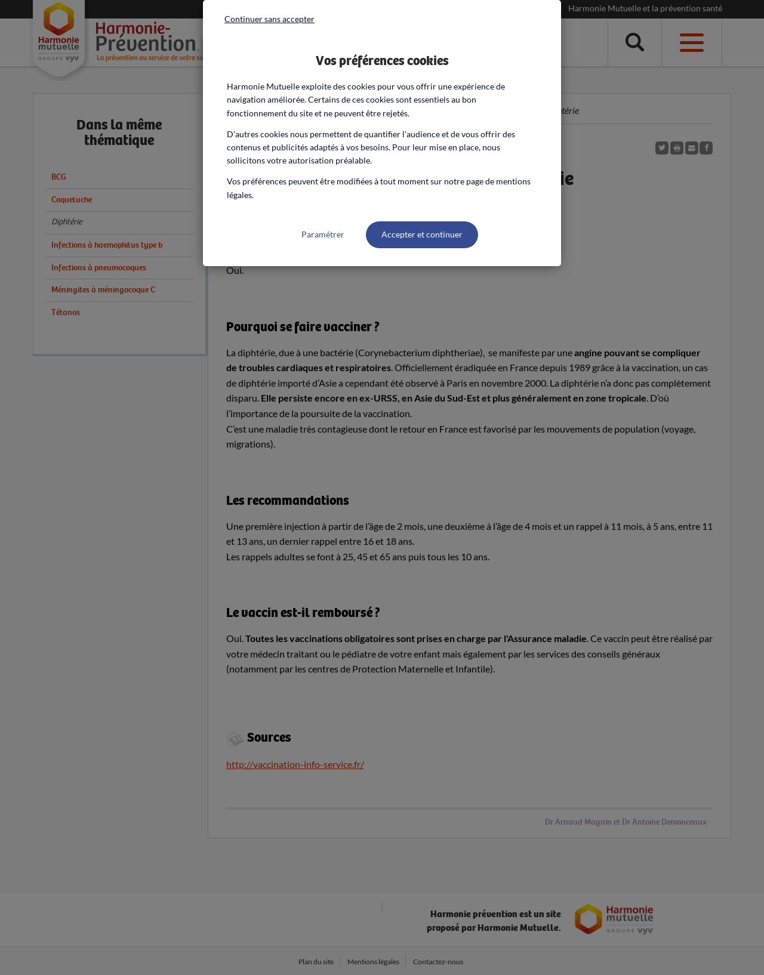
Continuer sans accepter (269, 19)
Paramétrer (322, 234)
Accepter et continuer (422, 234)
